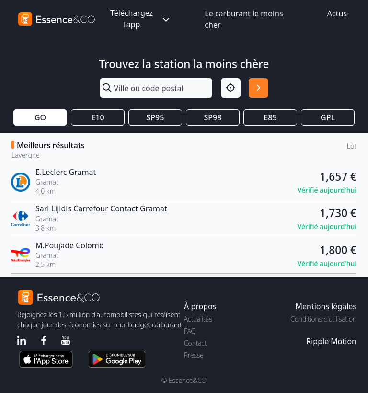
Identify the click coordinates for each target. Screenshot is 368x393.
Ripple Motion (331, 341)
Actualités (198, 319)
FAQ (190, 330)
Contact (195, 342)
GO (40, 117)
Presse (194, 354)
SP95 (155, 117)
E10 (97, 117)
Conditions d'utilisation (323, 319)
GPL (328, 117)
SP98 (213, 117)
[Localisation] (231, 88)
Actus (337, 13)
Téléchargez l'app (141, 19)
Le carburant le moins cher (244, 19)
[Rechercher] (258, 88)
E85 (270, 117)
